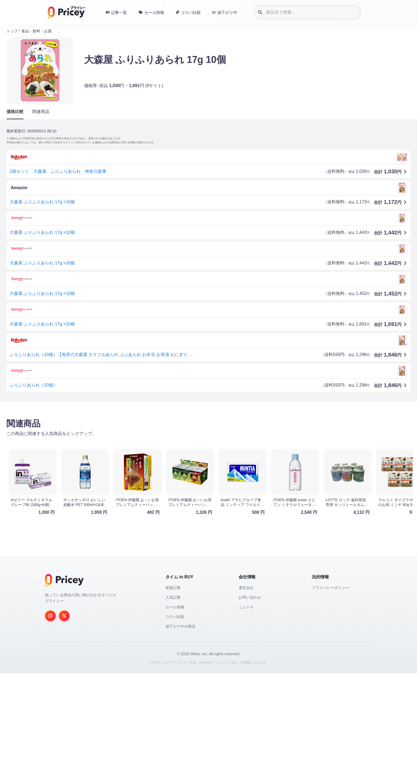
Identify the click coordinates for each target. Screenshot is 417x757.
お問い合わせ (250, 681)
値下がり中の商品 (181, 710)
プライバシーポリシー (330, 671)
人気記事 (173, 681)
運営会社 (246, 671)
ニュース (246, 690)
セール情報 (175, 690)
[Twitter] (64, 699)
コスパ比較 (175, 700)
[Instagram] (50, 699)
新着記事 (173, 671)
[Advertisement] (167, 447)
